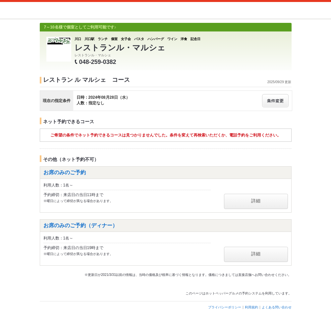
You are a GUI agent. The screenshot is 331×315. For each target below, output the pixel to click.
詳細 (255, 200)
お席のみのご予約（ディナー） (80, 225)
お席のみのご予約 (64, 172)
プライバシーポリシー (224, 307)
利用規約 (251, 307)
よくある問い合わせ (277, 307)
